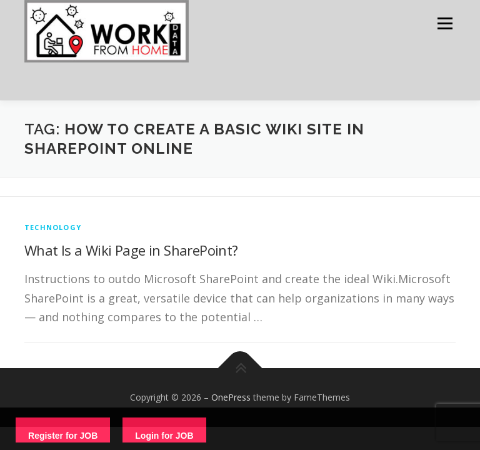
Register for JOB (63, 436)
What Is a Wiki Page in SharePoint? (131, 250)
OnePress (231, 397)
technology (52, 227)
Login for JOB (164, 436)
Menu (445, 23)
